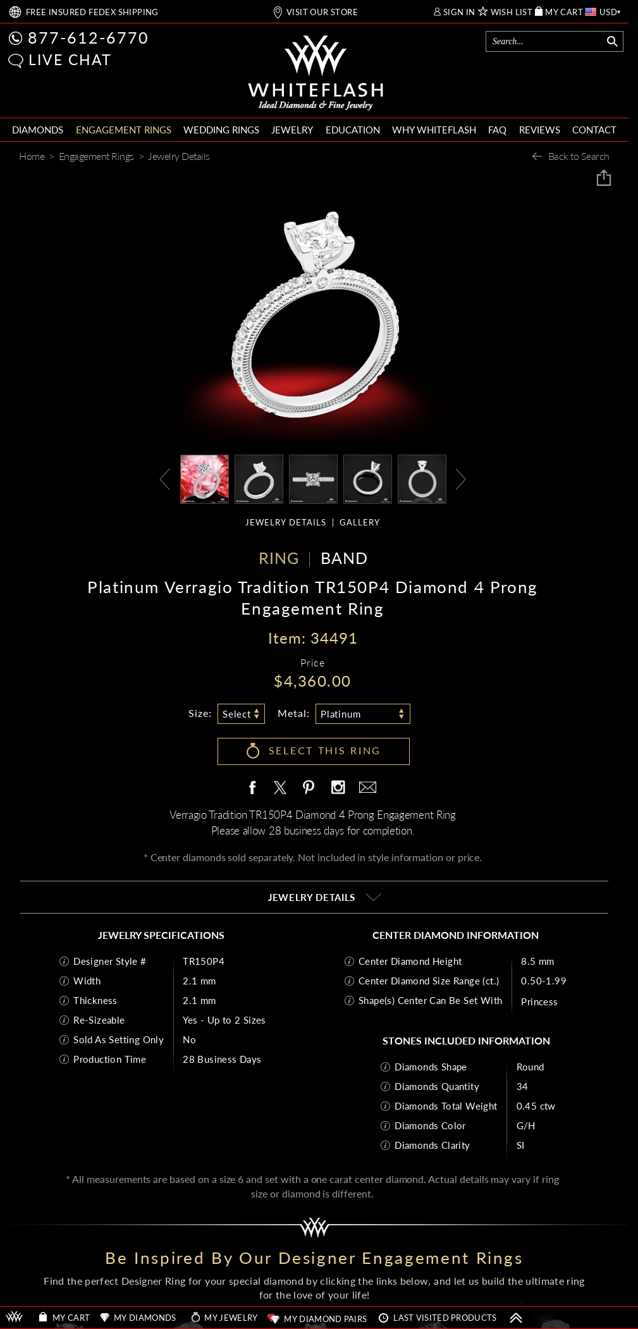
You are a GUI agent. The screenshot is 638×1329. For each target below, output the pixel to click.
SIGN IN (459, 12)
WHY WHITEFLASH (434, 129)
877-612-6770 (88, 37)
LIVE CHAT (70, 59)
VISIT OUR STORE (322, 12)
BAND (344, 557)
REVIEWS (539, 129)
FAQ (497, 129)
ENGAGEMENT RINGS (123, 129)
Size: (200, 713)
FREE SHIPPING (92, 12)
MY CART (564, 12)
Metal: (294, 713)
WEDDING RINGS (221, 129)
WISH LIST (512, 12)
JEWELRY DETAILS (285, 522)
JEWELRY (292, 129)
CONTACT (594, 129)
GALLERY (360, 522)
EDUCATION (353, 129)
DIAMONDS (37, 129)
